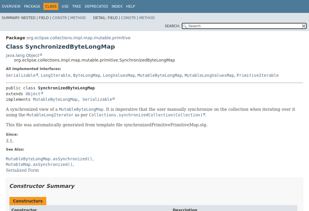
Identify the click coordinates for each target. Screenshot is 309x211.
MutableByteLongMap (159, 75)
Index (117, 6)
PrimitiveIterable (258, 75)
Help (130, 6)
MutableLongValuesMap (209, 75)
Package (32, 6)
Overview (11, 6)
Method (78, 18)
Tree (76, 6)
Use (65, 6)
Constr (59, 18)
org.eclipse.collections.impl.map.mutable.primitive (78, 37)
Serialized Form (22, 170)
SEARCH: (172, 26)
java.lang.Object (22, 55)
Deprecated (96, 6)
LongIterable (55, 75)
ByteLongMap (86, 75)
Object (33, 93)
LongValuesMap (119, 75)
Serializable (20, 75)
